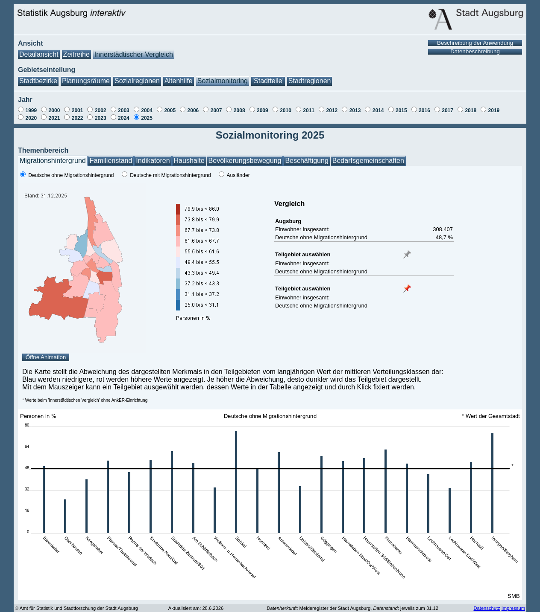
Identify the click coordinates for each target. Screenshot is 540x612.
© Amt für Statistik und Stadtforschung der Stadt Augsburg (76, 608)
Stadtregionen (309, 80)
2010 (285, 110)
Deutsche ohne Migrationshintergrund (71, 175)
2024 (123, 118)
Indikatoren (153, 160)
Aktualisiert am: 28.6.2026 (195, 608)
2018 (470, 110)
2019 (494, 110)
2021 (54, 118)
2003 (123, 110)
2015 (401, 110)
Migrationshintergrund (53, 160)
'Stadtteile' (268, 80)
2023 (100, 118)
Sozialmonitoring (222, 80)
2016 (424, 110)
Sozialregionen (137, 80)
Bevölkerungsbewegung (245, 160)
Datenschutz (486, 608)
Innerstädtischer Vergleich (133, 54)
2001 (77, 110)
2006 (193, 110)
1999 (31, 110)
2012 (332, 110)
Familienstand (111, 160)
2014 (378, 110)
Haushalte (189, 160)
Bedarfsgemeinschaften (368, 160)
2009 (262, 110)
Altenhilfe (178, 80)
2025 (147, 118)
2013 (355, 110)
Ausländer (238, 175)
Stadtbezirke (38, 80)
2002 (100, 110)
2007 (216, 110)
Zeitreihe (76, 54)
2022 (77, 118)
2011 (308, 110)
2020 (31, 118)
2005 (170, 110)
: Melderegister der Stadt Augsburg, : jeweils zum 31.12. (353, 608)
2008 (239, 110)
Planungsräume (86, 80)
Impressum (513, 608)
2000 (54, 110)
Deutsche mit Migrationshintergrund (170, 175)
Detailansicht (39, 54)
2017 (447, 110)
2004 (147, 110)
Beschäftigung (306, 160)
